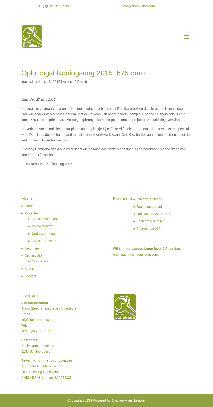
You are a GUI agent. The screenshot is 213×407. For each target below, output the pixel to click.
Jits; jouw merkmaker (128, 400)
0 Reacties (82, 81)
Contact (30, 276)
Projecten (32, 213)
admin (33, 81)
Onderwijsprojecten (46, 233)
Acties (67, 81)
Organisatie (33, 255)
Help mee (32, 248)
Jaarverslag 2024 (149, 228)
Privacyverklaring (149, 199)
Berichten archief (149, 207)
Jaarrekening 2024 (150, 221)
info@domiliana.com (138, 6)
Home (29, 206)
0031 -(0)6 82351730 (37, 331)
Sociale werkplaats (46, 219)
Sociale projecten (44, 241)
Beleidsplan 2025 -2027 (154, 214)
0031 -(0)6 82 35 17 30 (51, 6)
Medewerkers (42, 261)
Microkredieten (43, 226)
